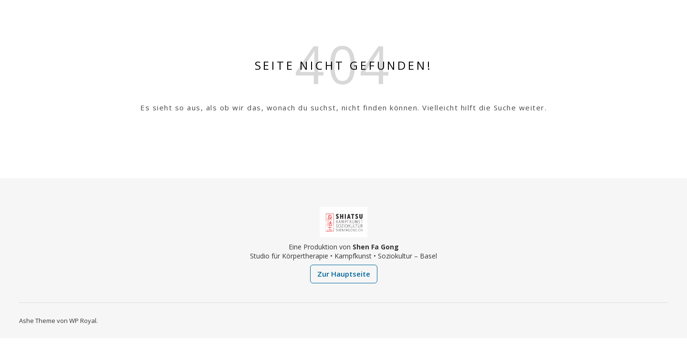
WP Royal (82, 320)
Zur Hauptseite (343, 274)
